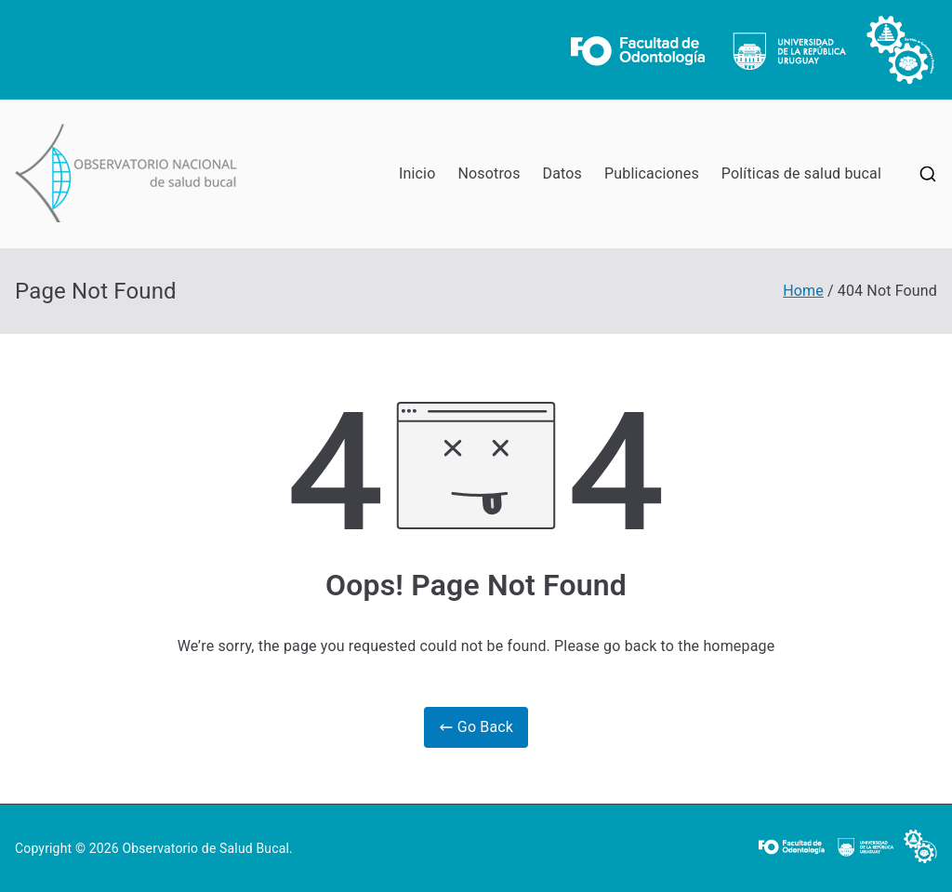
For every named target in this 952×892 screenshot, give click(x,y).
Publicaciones (651, 173)
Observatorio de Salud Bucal (205, 848)
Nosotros (488, 173)
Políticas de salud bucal (801, 173)
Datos (562, 173)
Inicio (417, 173)
